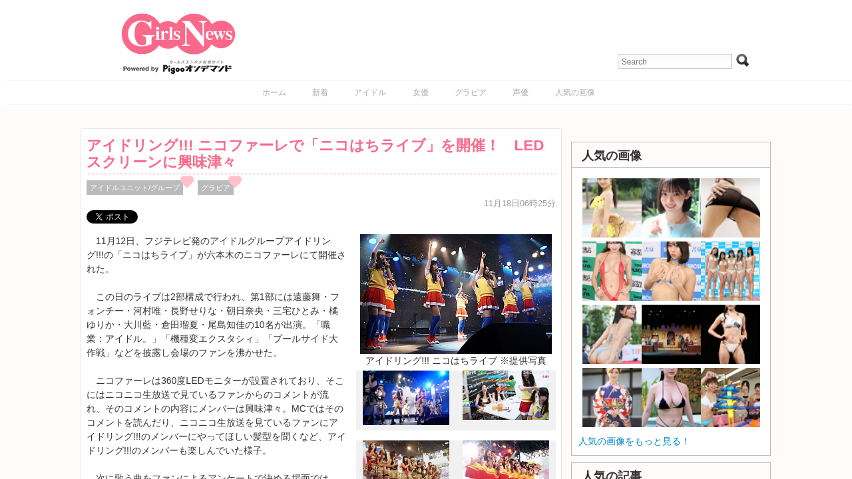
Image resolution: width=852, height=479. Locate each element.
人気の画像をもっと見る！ (634, 441)
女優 (421, 92)
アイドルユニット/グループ (135, 188)
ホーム (274, 92)
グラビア (471, 92)
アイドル (370, 92)
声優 (521, 92)
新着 (320, 92)
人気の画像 (575, 92)
